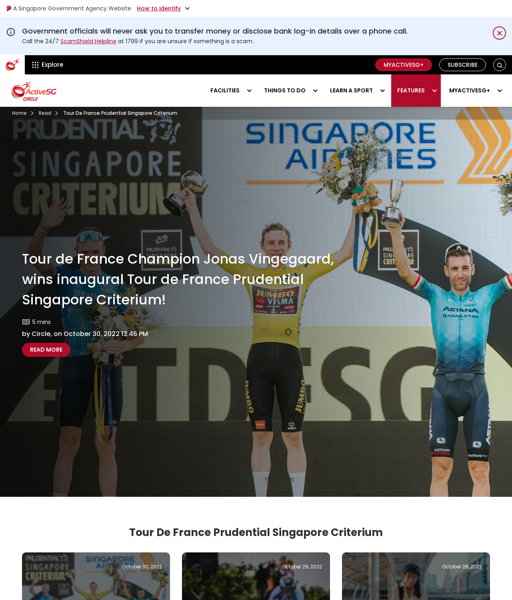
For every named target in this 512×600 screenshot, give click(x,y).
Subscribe (463, 65)
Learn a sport (351, 90)
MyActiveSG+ (404, 65)
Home (19, 113)
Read (45, 113)
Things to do (285, 90)
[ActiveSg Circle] (12, 64)
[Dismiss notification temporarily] (499, 33)
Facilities (225, 90)
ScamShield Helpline (88, 41)
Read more (50, 349)
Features (411, 90)
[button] (499, 65)
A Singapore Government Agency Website (68, 8)
